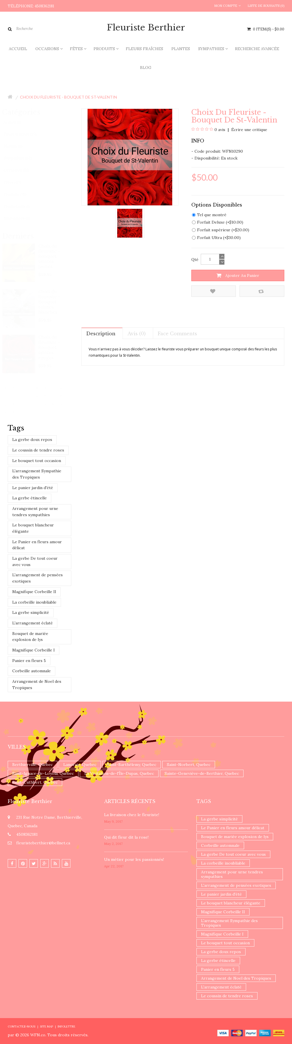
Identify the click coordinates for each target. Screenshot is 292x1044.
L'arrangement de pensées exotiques (37, 578)
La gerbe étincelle (29, 497)
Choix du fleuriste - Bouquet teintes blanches (49, 301)
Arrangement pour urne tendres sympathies (35, 511)
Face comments (177, 333)
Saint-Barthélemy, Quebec (131, 764)
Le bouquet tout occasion (36, 460)
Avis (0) (136, 333)
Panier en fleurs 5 (29, 660)
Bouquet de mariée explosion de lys (30, 636)
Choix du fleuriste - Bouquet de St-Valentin (68, 97)
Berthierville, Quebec (32, 764)
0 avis (219, 129)
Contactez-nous (21, 1026)
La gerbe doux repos (32, 439)
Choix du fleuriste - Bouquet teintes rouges (49, 347)
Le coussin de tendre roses (38, 450)
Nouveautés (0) (22, 218)
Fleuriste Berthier (146, 27)
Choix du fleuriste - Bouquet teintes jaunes (49, 256)
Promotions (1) (22, 206)
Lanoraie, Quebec (79, 764)
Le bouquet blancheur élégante (33, 528)
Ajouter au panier (237, 275)
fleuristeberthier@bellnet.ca (43, 842)
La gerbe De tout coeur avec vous (35, 561)
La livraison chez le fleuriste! (131, 814)
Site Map (46, 1026)
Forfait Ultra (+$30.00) (216, 237)
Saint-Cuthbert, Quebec (35, 782)
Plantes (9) (18, 146)
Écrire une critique (248, 129)
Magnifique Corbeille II (34, 591)
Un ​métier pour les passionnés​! (134, 859)
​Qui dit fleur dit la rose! (126, 837)
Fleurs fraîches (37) (25, 134)
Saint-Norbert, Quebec (188, 764)
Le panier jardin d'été (32, 487)
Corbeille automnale (31, 670)
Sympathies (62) (23, 158)
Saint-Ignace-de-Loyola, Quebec (43, 773)
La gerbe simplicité (30, 612)
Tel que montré (209, 214)
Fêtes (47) (17, 182)
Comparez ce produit (261, 291)
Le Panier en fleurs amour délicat (37, 545)
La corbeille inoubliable (34, 602)
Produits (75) (20, 194)
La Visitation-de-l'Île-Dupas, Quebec (119, 773)
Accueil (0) (18, 122)
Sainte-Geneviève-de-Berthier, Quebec (202, 773)
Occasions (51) (21, 170)
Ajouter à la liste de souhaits (212, 291)
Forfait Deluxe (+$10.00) (217, 222)
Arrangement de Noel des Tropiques (36, 684)
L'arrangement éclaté (32, 623)
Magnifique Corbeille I (33, 650)
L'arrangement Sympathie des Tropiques (36, 474)
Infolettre (66, 1026)
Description (100, 333)
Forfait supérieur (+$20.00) (220, 229)
